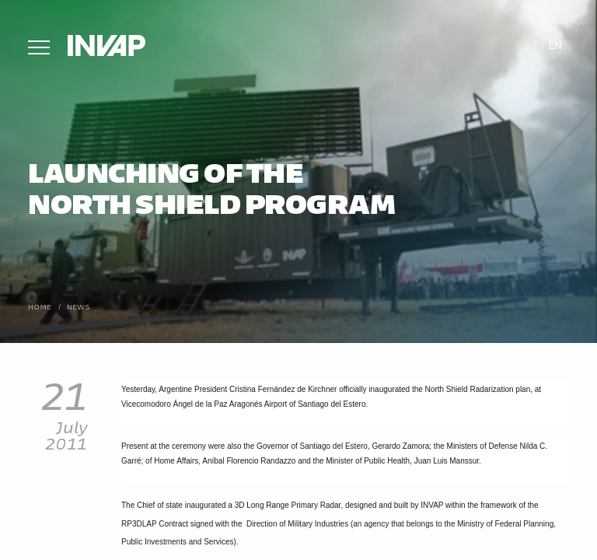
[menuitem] (530, 45)
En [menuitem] (555, 44)
